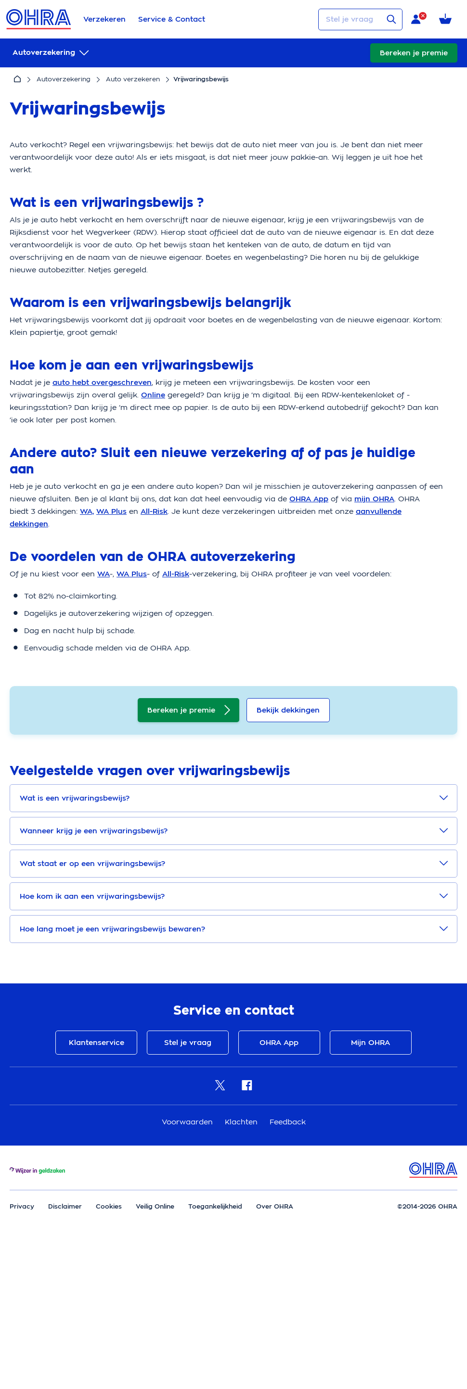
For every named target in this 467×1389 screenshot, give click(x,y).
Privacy (22, 1341)
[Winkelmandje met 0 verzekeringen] (447, 19)
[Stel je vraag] (360, 19)
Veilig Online (155, 1341)
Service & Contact (171, 19)
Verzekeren (104, 19)
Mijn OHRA (367, 1177)
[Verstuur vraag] (391, 19)
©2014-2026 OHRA (427, 1341)
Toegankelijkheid (215, 1341)
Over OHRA (274, 1341)
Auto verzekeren (133, 79)
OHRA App (278, 1177)
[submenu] (52, 53)
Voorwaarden (188, 1256)
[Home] (17, 79)
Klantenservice (100, 1177)
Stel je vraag (189, 1177)
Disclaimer (65, 1341)
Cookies (109, 1341)
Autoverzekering (64, 79)
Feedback (288, 1256)
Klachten (242, 1256)
